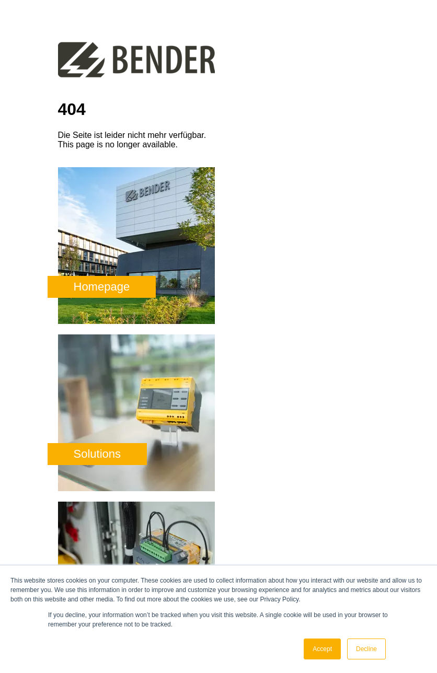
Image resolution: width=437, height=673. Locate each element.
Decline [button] (366, 649)
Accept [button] (322, 649)
